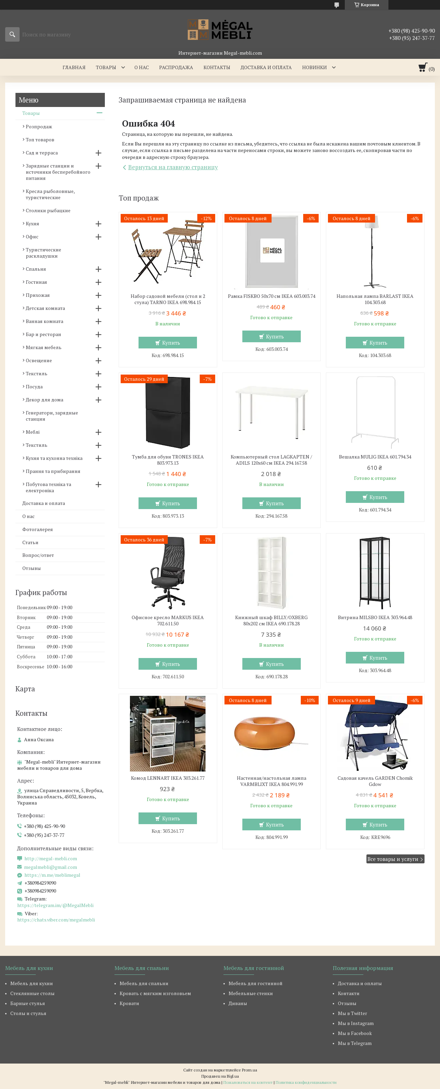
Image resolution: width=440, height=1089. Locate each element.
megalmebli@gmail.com (50, 867)
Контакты (217, 67)
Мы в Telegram (355, 1043)
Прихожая (38, 295)
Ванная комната (44, 321)
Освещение (39, 360)
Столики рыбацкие (48, 210)
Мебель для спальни (144, 983)
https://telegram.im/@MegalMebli (55, 905)
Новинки (314, 67)
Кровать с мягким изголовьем (155, 993)
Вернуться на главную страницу (173, 167)
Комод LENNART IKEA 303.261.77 (168, 778)
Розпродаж (39, 126)
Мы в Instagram (356, 1023)
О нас (141, 67)
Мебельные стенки (251, 993)
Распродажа (176, 67)
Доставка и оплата (266, 67)
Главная (74, 67)
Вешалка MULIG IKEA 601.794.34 (375, 457)
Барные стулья (27, 1003)
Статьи (30, 542)
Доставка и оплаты (360, 983)
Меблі (33, 432)
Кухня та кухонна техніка (54, 458)
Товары (106, 67)
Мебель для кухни (31, 983)
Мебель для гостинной (256, 983)
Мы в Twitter (352, 1013)
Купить (171, 342)
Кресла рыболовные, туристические (50, 194)
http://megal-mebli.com (50, 858)
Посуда (34, 386)
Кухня (32, 223)
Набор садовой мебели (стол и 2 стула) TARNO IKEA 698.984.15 (168, 299)
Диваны (238, 1003)
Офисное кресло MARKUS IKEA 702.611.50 (168, 620)
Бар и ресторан (43, 334)
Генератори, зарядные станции (52, 415)
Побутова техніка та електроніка (48, 487)
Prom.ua (249, 1069)
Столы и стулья (28, 1013)
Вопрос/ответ (38, 555)
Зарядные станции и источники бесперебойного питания (58, 171)
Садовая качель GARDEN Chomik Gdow (375, 781)
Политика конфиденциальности (306, 1082)
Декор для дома (44, 399)
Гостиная (36, 282)
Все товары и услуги (392, 858)
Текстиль (36, 373)
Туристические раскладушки (43, 252)
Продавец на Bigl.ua (220, 1076)
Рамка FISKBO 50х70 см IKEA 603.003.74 (271, 296)
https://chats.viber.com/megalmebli (56, 919)
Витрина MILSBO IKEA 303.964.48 (375, 617)
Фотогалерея (37, 529)
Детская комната (45, 308)
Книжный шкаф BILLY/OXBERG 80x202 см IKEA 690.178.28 (271, 620)
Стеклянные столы (32, 993)
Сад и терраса (42, 152)
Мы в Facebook (355, 1033)
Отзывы (31, 568)
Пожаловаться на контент (248, 1082)
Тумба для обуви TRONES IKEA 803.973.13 (168, 460)
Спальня (36, 269)
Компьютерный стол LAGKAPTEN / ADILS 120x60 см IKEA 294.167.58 (271, 460)
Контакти (349, 993)
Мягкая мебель (44, 347)
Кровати (129, 1003)
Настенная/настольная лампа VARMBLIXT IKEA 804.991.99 (271, 781)
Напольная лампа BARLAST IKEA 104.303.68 (375, 299)
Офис (32, 236)
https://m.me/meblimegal (52, 875)
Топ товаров (40, 139)
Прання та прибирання (53, 471)
